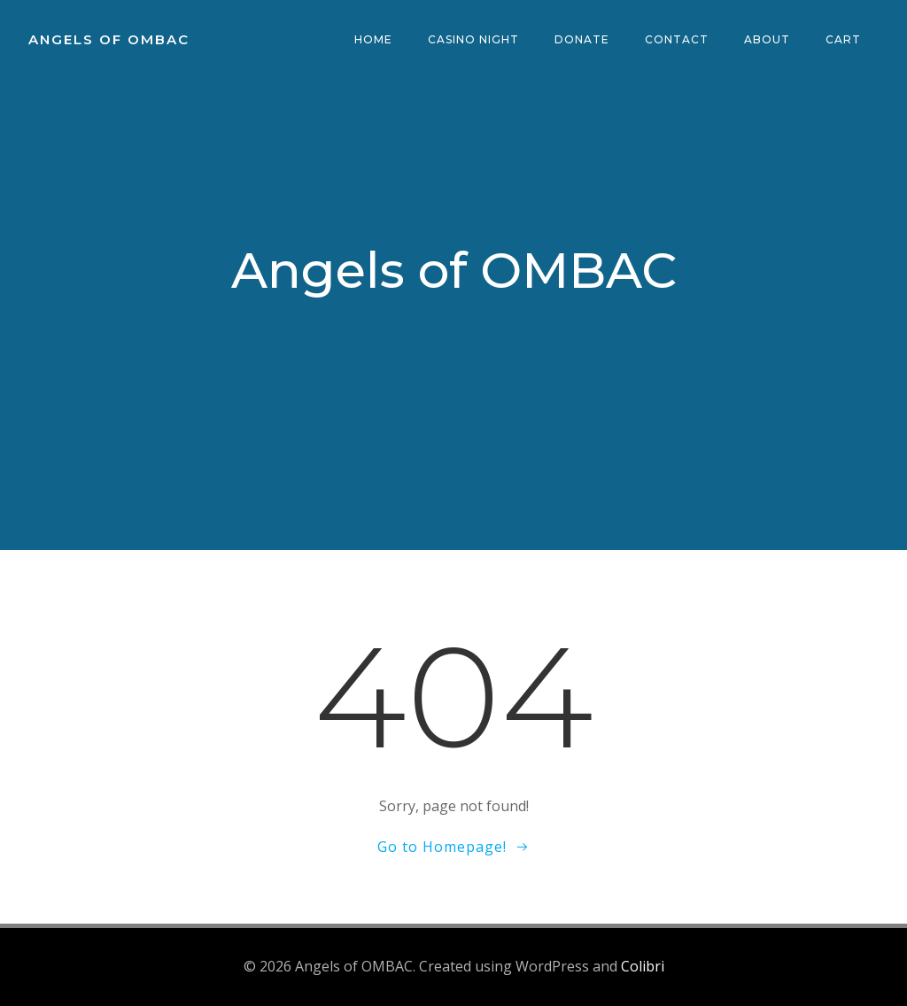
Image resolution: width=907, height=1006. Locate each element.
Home (373, 39)
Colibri (642, 966)
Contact (677, 39)
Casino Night (473, 39)
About (767, 39)
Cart (843, 39)
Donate (581, 39)
